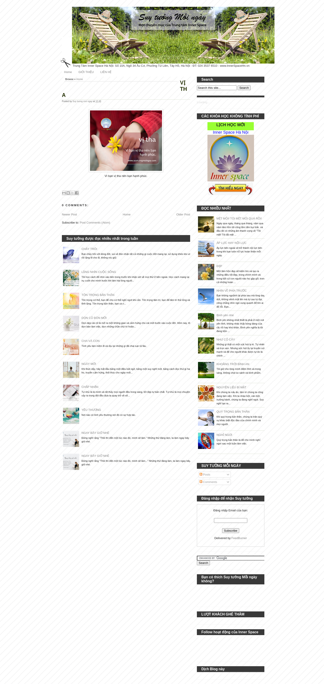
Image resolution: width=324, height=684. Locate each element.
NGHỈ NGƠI (224, 435)
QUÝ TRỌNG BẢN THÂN (233, 411)
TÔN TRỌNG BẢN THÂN (97, 295)
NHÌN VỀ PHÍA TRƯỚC (231, 290)
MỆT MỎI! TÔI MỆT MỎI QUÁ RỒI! (239, 218)
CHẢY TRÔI (89, 249)
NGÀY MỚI (88, 364)
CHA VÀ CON (90, 341)
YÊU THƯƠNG (91, 410)
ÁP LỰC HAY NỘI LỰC (231, 243)
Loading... (203, 102)
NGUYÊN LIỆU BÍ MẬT (231, 387)
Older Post (183, 214)
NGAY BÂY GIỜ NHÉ (95, 433)
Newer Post (69, 214)
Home (68, 72)
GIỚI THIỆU (86, 72)
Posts (205, 474)
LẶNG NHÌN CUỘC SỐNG (98, 272)
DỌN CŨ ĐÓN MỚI (94, 318)
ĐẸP (219, 266)
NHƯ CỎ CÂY (225, 339)
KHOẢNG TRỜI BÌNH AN (232, 364)
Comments (208, 482)
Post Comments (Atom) (95, 222)
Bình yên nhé (225, 315)
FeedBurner (239, 538)
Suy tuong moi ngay (82, 101)
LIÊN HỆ (105, 72)
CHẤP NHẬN (89, 387)
